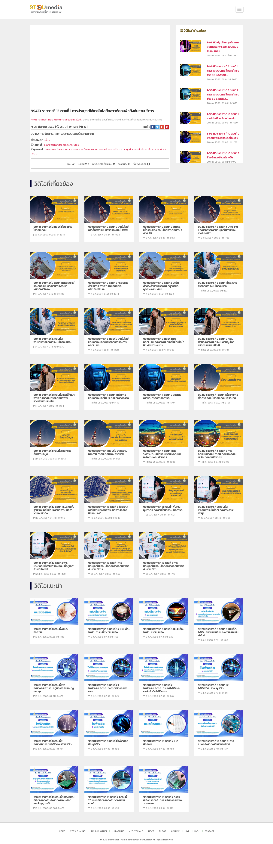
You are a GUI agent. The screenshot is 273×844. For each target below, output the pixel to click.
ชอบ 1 (52, 162)
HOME (62, 829)
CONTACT (209, 829)
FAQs (196, 829)
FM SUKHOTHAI (99, 829)
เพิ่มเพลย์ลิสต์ (139, 162)
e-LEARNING (118, 829)
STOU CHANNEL (78, 829)
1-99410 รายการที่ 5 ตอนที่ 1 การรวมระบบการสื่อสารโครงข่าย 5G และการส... (223, 70)
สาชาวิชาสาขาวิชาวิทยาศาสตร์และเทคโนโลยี (60, 119)
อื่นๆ (48, 140)
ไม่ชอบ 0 (67, 162)
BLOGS (162, 829)
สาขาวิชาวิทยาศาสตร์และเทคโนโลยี (65, 144)
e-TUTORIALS (136, 829)
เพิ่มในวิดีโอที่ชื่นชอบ (92, 162)
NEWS (151, 829)
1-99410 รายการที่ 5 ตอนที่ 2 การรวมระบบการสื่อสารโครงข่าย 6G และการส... (223, 94)
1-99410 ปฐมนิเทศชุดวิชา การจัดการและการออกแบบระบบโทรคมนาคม (223, 47)
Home (34, 119)
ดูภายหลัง (117, 162)
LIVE (187, 829)
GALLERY (175, 829)
